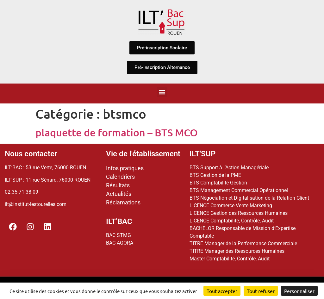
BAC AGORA (119, 243)
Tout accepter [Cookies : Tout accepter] (222, 291)
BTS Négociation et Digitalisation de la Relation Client (249, 198)
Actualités (118, 193)
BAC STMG (118, 235)
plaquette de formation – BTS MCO (116, 132)
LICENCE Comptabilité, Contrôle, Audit (232, 221)
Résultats (118, 185)
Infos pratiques (125, 168)
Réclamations (123, 202)
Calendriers (120, 176)
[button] (162, 92)
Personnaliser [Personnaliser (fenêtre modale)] (299, 291)
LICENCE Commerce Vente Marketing (231, 205)
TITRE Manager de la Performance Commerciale (243, 243)
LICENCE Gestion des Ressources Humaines (239, 213)
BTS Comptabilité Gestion (218, 183)
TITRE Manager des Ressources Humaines (237, 251)
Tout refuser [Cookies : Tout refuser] (261, 291)
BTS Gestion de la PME (215, 175)
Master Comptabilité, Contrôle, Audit (230, 259)
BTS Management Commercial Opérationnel (239, 190)
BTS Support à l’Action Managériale (229, 168)
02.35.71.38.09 (21, 192)
